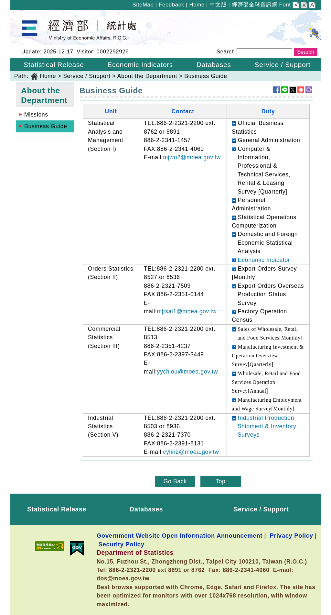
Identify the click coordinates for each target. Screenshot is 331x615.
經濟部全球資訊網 (254, 5)
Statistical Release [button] (54, 64)
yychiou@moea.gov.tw (187, 371)
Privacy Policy (291, 535)
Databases (146, 509)
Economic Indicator (264, 260)
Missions (36, 114)
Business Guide (205, 76)
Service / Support (86, 76)
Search (226, 52)
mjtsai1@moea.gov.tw (187, 311)
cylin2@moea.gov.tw (191, 452)
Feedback (171, 5)
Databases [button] (214, 64)
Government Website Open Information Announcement (179, 535)
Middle (304, 5)
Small (296, 5)
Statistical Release (56, 509)
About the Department (147, 76)
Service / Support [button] (282, 64)
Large (312, 5)
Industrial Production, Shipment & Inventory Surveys (267, 426)
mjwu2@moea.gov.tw (191, 157)
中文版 (218, 5)
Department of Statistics (43, 14)
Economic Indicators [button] (140, 64)
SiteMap (143, 5)
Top (220, 481)
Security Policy (121, 544)
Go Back (175, 481)
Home (196, 5)
